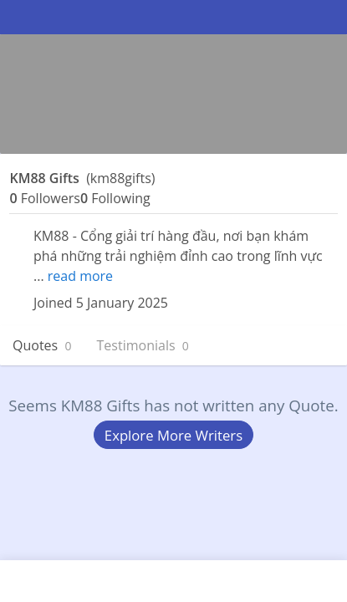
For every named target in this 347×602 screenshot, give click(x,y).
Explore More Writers (173, 435)
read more (80, 276)
